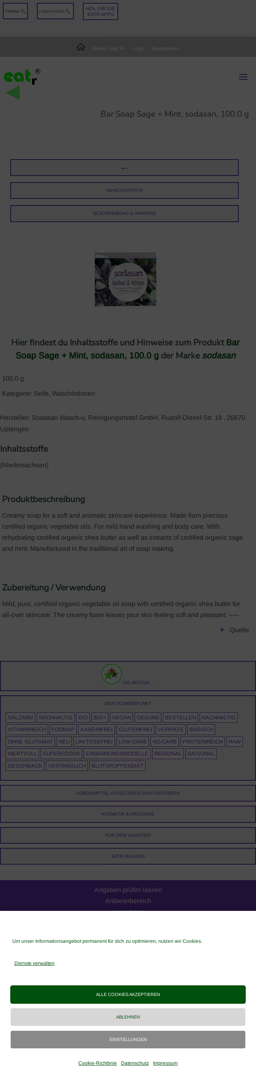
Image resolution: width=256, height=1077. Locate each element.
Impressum (165, 1063)
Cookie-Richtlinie (97, 1063)
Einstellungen (128, 1039)
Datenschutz (135, 1063)
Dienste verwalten (34, 963)
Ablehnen (128, 1016)
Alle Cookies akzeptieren (128, 994)
